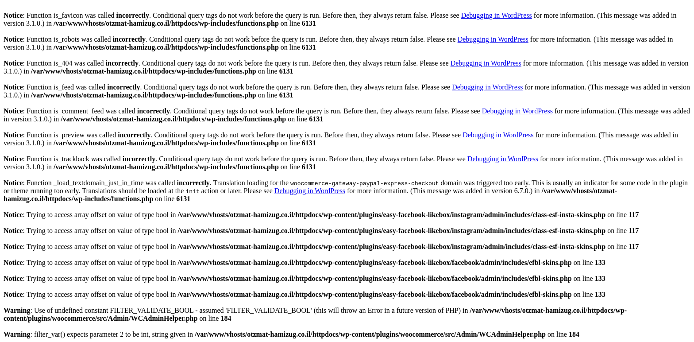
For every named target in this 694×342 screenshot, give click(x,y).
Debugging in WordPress (496, 15)
